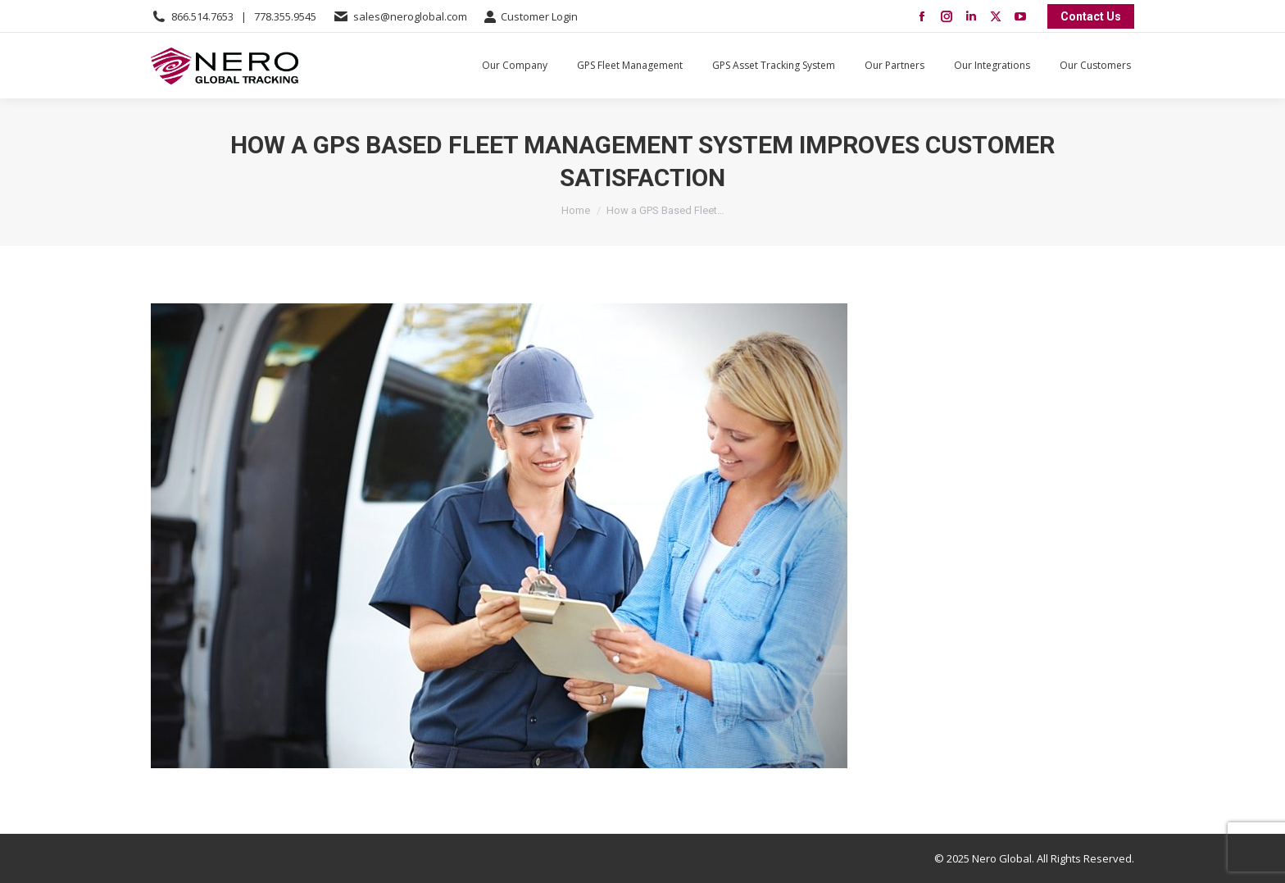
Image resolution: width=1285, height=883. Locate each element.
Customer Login (531, 17)
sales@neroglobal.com (410, 16)
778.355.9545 (285, 16)
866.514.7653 (202, 16)
